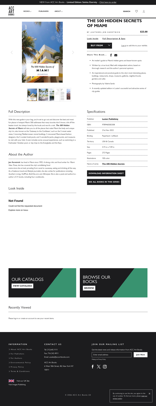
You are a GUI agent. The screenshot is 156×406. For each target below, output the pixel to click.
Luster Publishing (110, 119)
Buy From (97, 45)
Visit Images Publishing (17, 384)
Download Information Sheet (106, 173)
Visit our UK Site (23, 381)
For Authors (16, 358)
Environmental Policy (21, 363)
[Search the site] (127, 11)
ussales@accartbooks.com (59, 357)
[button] (136, 11)
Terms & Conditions (20, 371)
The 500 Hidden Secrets (113, 164)
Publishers (42, 11)
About (57, 11)
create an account (27, 318)
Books (27, 11)
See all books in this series (104, 182)
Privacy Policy (17, 367)
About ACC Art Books (21, 349)
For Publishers (17, 354)
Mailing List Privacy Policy (99, 359)
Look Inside (92, 38)
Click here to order (108, 2)
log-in (16, 318)
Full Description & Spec (113, 38)
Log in (123, 45)
